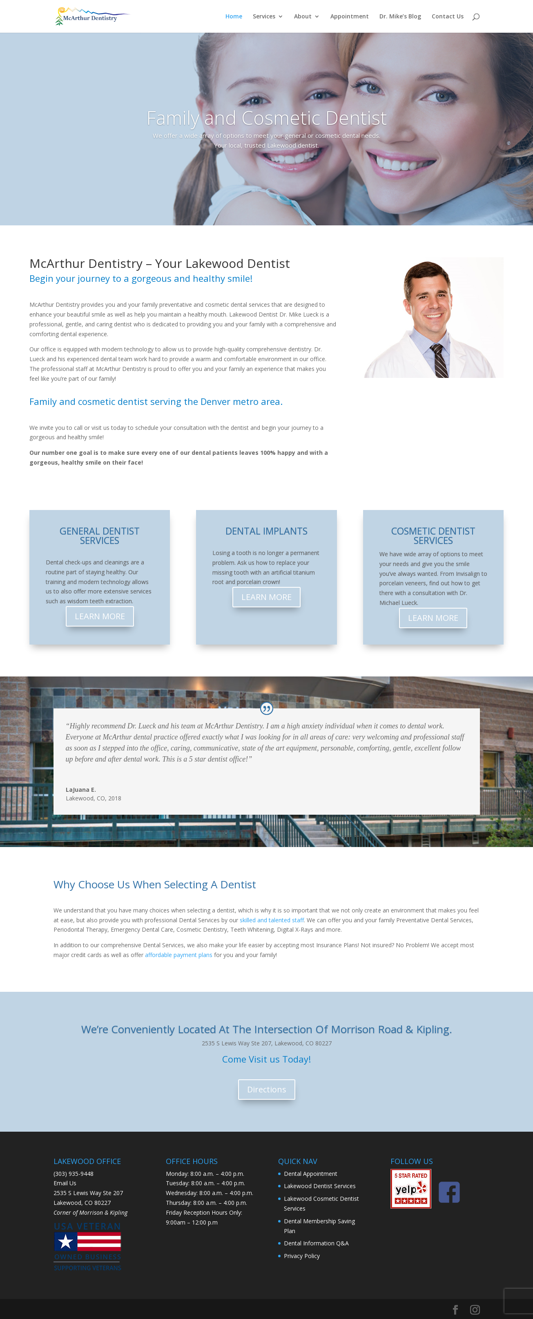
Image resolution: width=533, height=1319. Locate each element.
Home (233, 16)
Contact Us (448, 16)
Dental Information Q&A (316, 1243)
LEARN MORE (100, 616)
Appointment (349, 16)
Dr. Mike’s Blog (400, 16)
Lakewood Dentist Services (320, 1186)
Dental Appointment (310, 1173)
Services (264, 16)
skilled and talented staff (272, 920)
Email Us (65, 1183)
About (303, 16)
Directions (266, 1089)
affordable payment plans (178, 955)
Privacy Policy (302, 1256)
